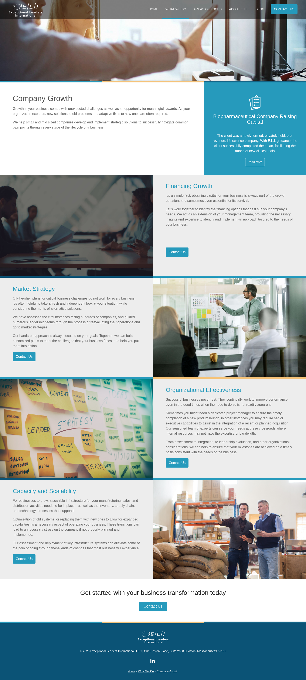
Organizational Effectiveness (203, 390)
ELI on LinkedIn (152, 660)
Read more (255, 162)
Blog (260, 9)
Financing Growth (189, 186)
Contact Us (177, 252)
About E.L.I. (238, 9)
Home (153, 9)
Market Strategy (34, 289)
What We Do (175, 9)
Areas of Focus (208, 9)
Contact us (284, 9)
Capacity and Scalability (44, 491)
